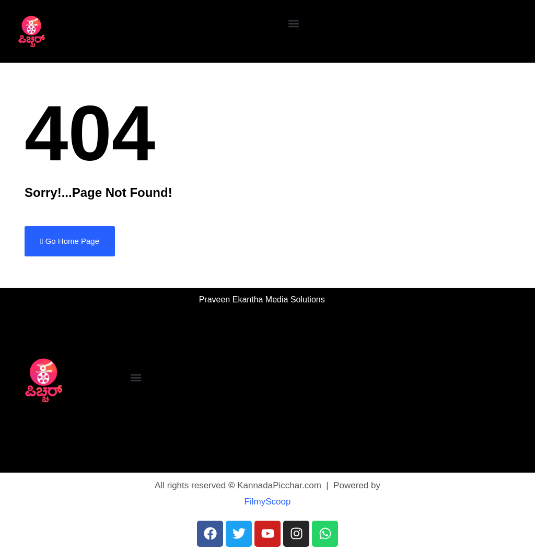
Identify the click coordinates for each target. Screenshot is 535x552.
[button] (294, 23)
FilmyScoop (268, 502)
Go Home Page (69, 241)
